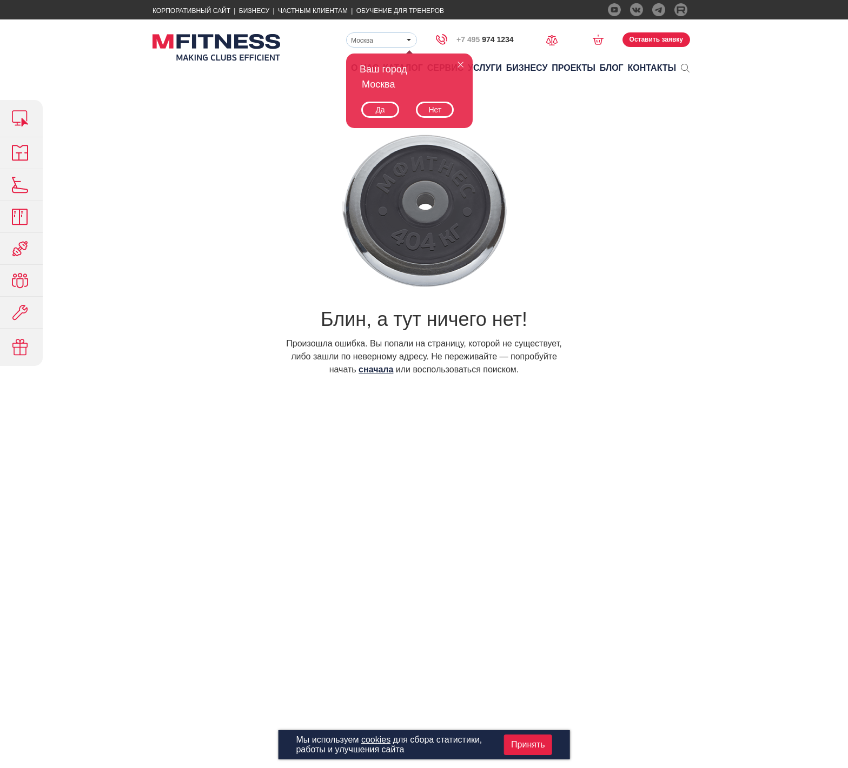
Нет (434, 109)
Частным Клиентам (313, 11)
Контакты (652, 67)
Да (380, 109)
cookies (375, 739)
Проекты (573, 67)
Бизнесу (254, 11)
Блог (612, 67)
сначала (376, 369)
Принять (528, 744)
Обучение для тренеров (400, 11)
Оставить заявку (656, 39)
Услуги (485, 67)
